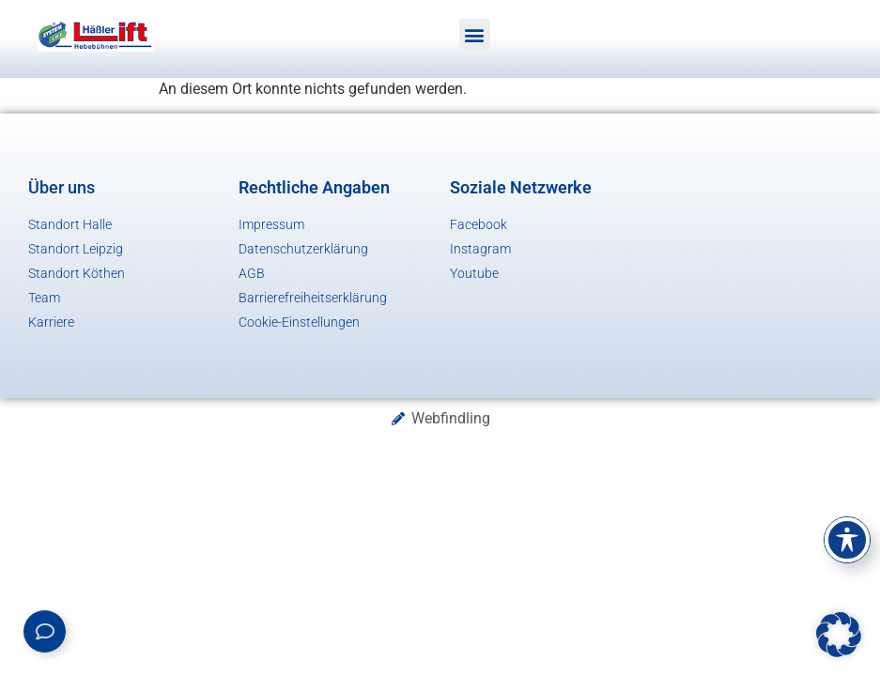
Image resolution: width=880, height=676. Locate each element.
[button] (474, 34)
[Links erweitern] (44, 631)
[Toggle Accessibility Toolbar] (847, 539)
